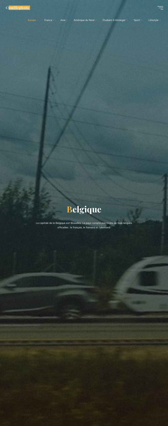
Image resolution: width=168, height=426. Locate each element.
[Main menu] (160, 8)
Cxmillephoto (17, 8)
